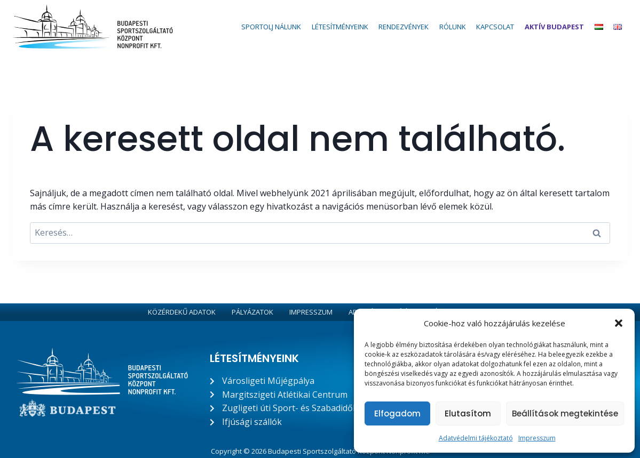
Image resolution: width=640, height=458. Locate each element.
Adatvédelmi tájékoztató (476, 438)
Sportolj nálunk (271, 26)
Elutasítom (468, 413)
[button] (618, 323)
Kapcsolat (495, 26)
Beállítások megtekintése (565, 413)
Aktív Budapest (554, 26)
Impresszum (537, 438)
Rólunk (452, 26)
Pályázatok (252, 312)
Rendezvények (403, 26)
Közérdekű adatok (182, 312)
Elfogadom (397, 413)
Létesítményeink (340, 26)
